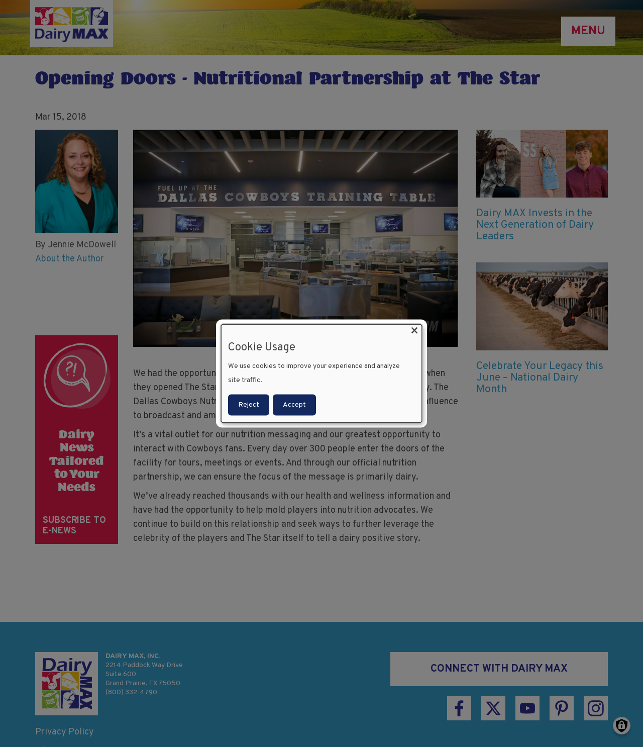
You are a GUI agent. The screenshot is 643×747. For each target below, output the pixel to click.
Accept (294, 404)
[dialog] (321, 374)
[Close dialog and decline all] (414, 331)
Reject (248, 404)
